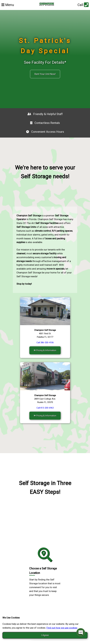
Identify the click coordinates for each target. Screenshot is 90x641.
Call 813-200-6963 (45, 408)
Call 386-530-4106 (45, 342)
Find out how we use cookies (62, 627)
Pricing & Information (45, 350)
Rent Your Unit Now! (45, 74)
